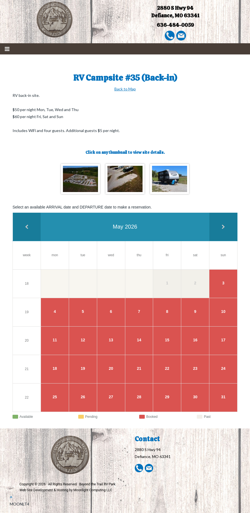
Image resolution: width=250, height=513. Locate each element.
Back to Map (125, 89)
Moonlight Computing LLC (92, 490)
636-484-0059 (175, 25)
